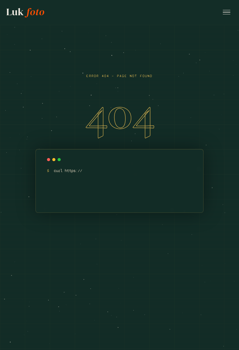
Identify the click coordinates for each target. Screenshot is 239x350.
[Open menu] (226, 12)
